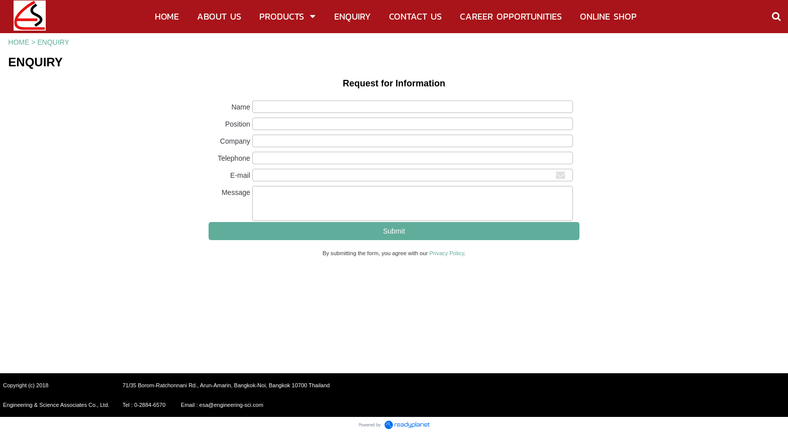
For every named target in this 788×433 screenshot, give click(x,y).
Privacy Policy (446, 253)
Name (240, 107)
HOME (18, 42)
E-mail (240, 175)
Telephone (234, 158)
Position (237, 124)
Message (236, 192)
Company (235, 141)
